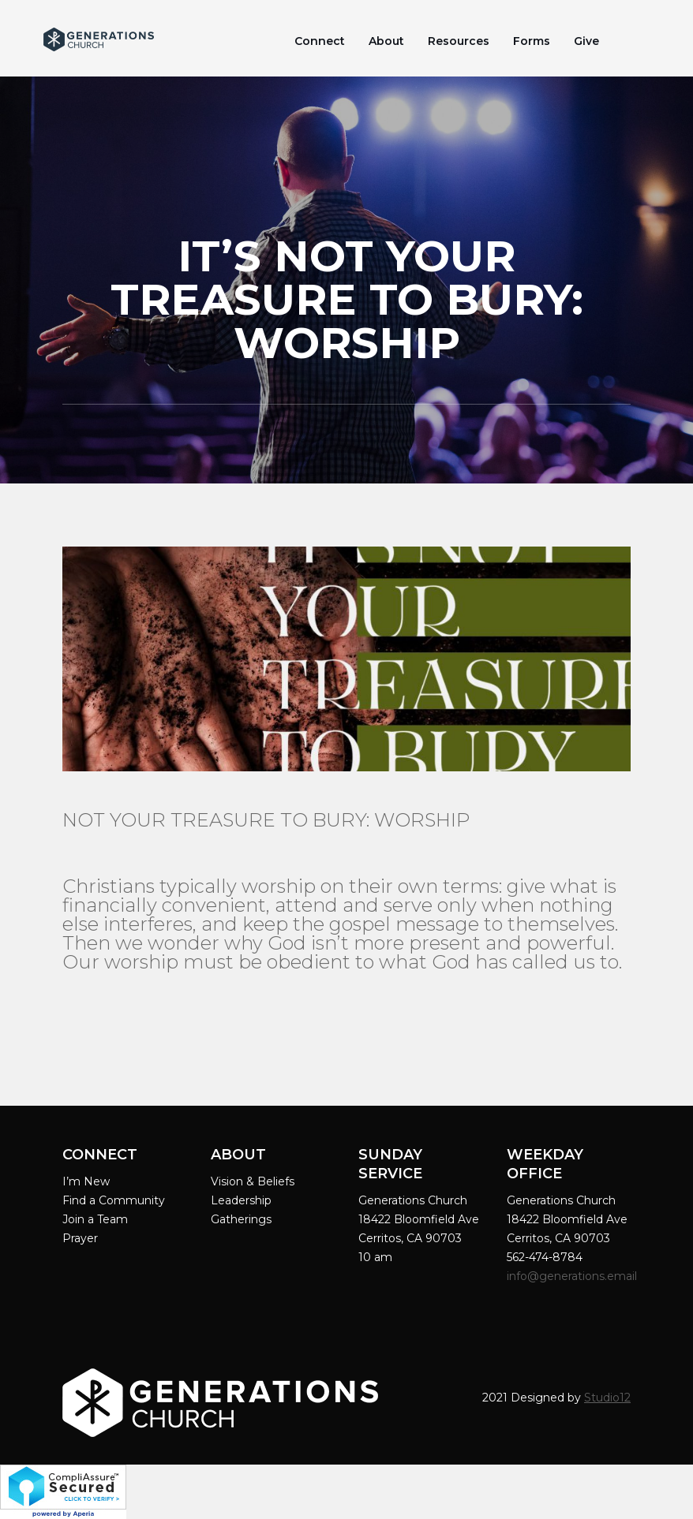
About (386, 41)
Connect (319, 41)
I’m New (86, 1181)
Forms (531, 41)
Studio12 (607, 1397)
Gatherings (241, 1219)
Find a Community (113, 1200)
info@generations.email (573, 1276)
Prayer (80, 1238)
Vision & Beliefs (252, 1181)
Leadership (241, 1200)
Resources (458, 41)
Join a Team (95, 1219)
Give (586, 41)
